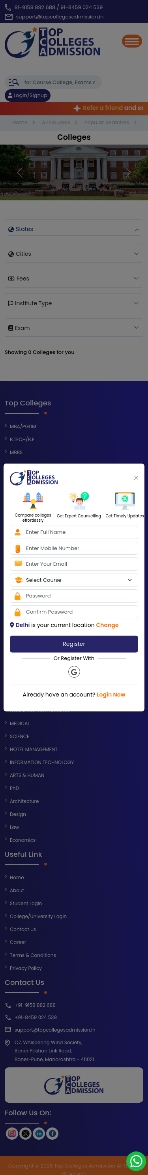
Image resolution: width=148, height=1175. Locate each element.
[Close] (136, 478)
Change (107, 625)
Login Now (111, 694)
